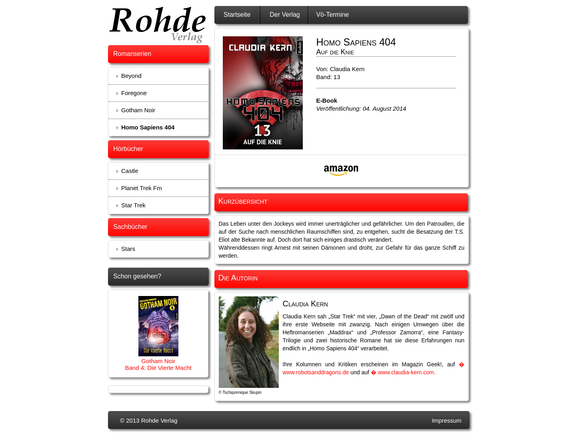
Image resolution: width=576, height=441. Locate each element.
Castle (129, 170)
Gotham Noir (138, 110)
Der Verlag (285, 14)
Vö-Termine (332, 14)
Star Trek (133, 205)
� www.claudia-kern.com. (403, 372)
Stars (128, 248)
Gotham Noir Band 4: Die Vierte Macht (158, 364)
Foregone (134, 92)
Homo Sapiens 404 (147, 127)
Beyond (131, 75)
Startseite (237, 14)
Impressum (446, 420)
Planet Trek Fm (141, 188)
